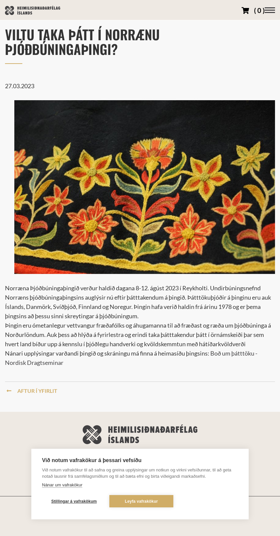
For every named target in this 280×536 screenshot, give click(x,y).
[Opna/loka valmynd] (270, 10)
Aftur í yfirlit (32, 391)
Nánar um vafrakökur (62, 484)
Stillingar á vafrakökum (74, 501)
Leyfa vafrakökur (141, 501)
